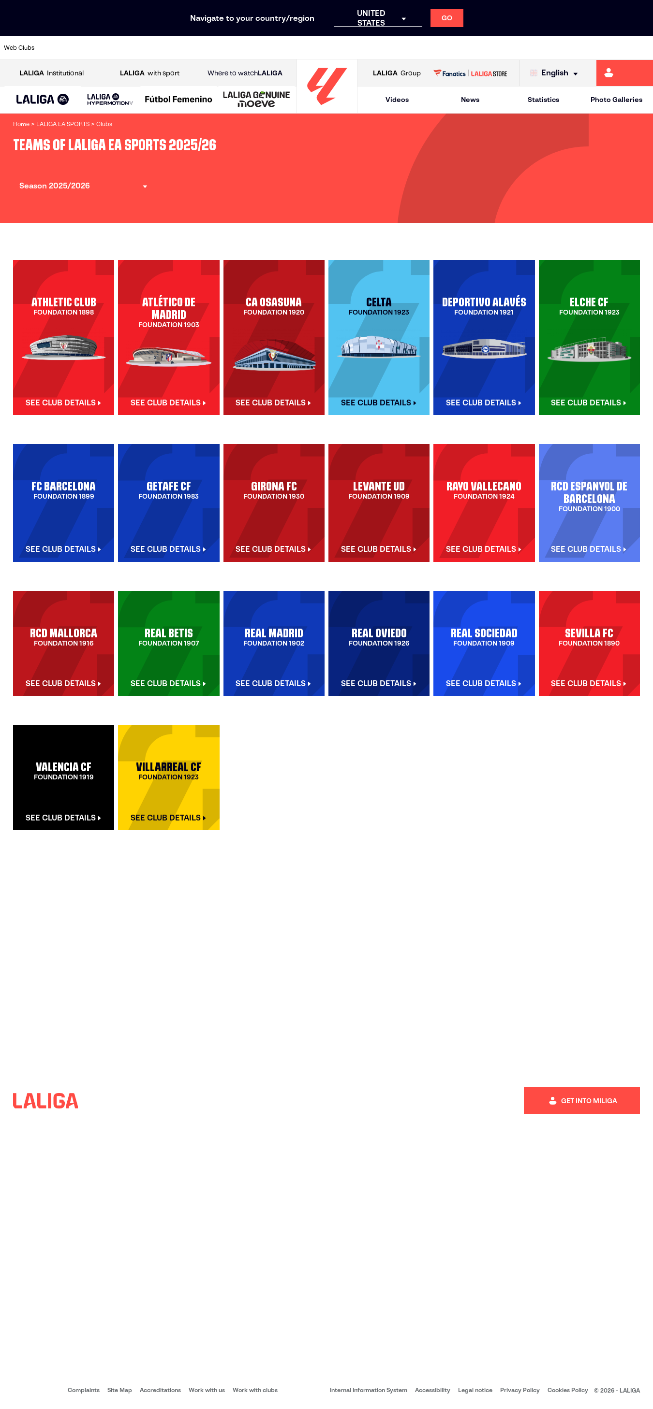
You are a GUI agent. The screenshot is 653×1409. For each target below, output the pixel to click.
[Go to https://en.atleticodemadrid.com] (88, 48)
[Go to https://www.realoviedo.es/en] (519, 48)
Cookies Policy (568, 1390)
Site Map (119, 1390)
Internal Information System (368, 1390)
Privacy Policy (520, 1390)
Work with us (207, 1390)
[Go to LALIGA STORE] (469, 73)
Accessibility (432, 1390)
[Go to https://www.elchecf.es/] (181, 48)
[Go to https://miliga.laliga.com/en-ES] (624, 73)
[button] (43, 99)
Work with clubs (255, 1390)
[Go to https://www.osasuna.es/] (119, 48)
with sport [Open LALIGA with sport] (149, 73)
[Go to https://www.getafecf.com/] (242, 48)
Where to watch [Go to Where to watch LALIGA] (245, 73)
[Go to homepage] (327, 109)
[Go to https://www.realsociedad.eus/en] (549, 48)
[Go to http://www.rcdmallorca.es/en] (426, 48)
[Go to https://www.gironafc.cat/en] (273, 48)
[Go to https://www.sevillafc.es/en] (580, 48)
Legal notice (475, 1390)
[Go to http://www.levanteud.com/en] (304, 48)
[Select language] (556, 73)
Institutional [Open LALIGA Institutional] (51, 73)
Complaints (84, 1390)
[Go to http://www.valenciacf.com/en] (611, 48)
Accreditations (160, 1390)
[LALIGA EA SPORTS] (43, 100)
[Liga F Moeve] (179, 100)
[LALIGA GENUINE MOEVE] (257, 100)
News (470, 99)
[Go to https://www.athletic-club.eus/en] (58, 48)
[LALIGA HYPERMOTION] (110, 99)
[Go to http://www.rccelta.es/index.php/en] (365, 48)
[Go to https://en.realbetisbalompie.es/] (457, 48)
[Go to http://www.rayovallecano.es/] (334, 48)
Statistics (543, 99)
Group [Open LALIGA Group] (397, 73)
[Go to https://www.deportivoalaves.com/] (150, 48)
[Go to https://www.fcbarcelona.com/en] (211, 48)
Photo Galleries (616, 99)
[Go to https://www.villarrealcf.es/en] (642, 48)
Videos (397, 99)
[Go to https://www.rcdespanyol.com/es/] (396, 48)
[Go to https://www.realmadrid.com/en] (488, 48)
